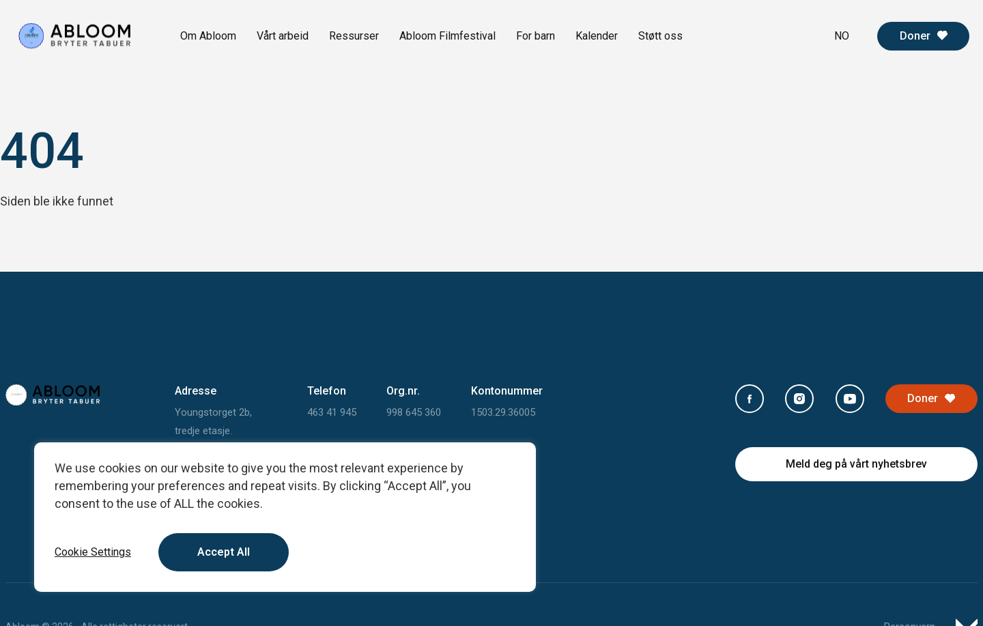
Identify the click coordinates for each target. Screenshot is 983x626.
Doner (915, 35)
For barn (535, 35)
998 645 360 (413, 412)
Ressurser (354, 35)
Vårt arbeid (283, 35)
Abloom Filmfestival (447, 35)
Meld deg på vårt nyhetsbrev (856, 463)
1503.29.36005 (503, 412)
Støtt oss (660, 35)
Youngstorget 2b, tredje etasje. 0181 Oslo (213, 430)
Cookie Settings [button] (93, 551)
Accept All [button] (223, 551)
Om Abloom (208, 35)
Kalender (596, 35)
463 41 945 (331, 412)
